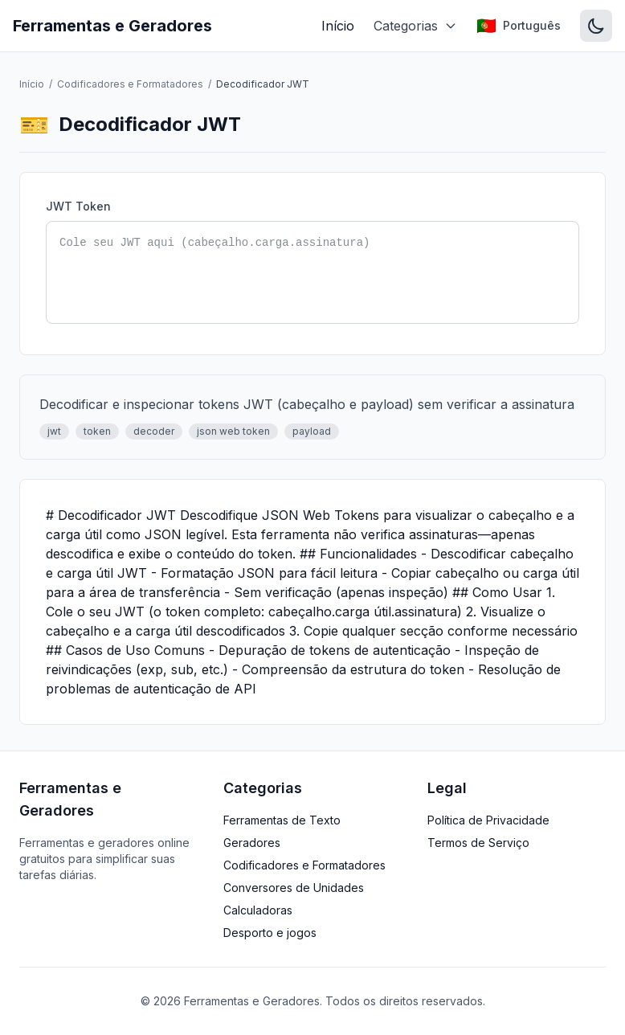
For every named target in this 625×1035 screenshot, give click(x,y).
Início (337, 26)
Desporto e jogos (270, 932)
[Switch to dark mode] (596, 26)
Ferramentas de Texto (282, 820)
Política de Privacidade (488, 820)
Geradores (251, 842)
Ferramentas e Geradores (112, 25)
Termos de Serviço (478, 842)
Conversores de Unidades (293, 887)
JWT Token (78, 206)
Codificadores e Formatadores (130, 84)
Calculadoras (257, 910)
